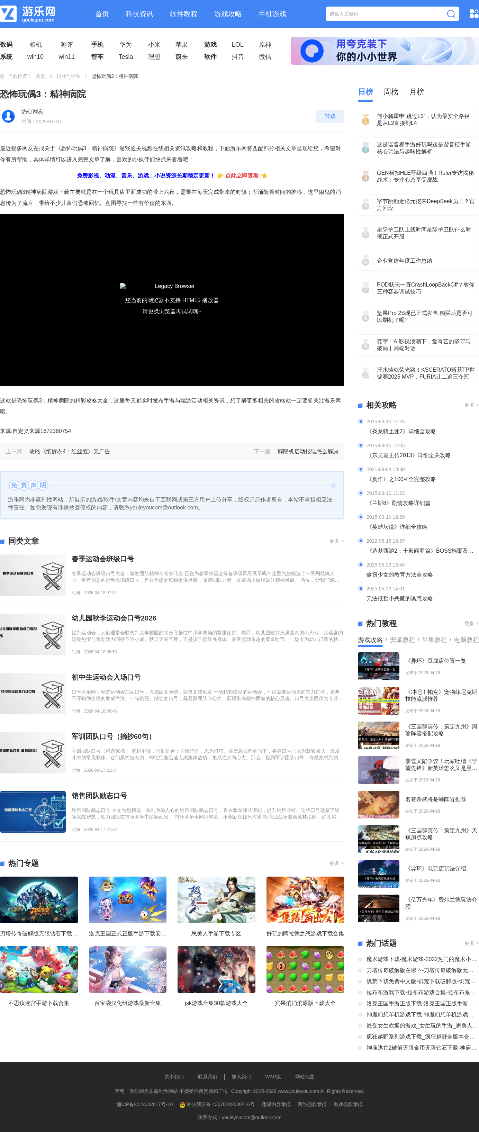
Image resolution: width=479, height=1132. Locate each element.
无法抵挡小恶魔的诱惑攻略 (400, 598)
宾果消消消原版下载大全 (305, 1003)
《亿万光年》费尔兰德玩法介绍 (441, 903)
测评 (67, 44)
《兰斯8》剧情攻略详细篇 (399, 503)
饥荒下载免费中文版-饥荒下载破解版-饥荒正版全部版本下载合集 (423, 981)
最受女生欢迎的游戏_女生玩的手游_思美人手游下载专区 (423, 1026)
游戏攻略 (228, 14)
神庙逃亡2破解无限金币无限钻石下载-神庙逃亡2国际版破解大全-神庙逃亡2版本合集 (423, 1048)
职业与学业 (68, 76)
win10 (35, 56)
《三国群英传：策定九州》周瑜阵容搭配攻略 (441, 730)
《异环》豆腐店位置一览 (435, 661)
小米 (154, 44)
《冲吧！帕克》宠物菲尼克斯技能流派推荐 (441, 695)
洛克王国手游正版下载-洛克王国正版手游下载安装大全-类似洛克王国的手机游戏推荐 (423, 1003)
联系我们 (207, 1076)
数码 (6, 44)
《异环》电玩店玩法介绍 (435, 868)
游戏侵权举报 (348, 1104)
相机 (35, 44)
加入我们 (241, 1076)
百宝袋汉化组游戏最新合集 (127, 1003)
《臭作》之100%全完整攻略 (401, 479)
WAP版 (273, 1076)
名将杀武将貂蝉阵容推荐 (435, 799)
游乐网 (332, 401)
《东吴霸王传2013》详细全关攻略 (409, 455)
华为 (125, 44)
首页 (102, 14)
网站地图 (305, 1076)
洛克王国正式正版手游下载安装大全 (128, 933)
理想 (154, 56)
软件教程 (184, 14)
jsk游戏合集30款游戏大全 (216, 1003)
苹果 (181, 44)
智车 (97, 56)
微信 (265, 56)
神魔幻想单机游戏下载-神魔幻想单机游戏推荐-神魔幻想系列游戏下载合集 (423, 1014)
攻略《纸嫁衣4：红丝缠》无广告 (69, 451)
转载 (330, 116)
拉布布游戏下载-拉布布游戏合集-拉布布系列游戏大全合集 (423, 992)
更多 (336, 541)
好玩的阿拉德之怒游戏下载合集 (305, 933)
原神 (265, 44)
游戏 (210, 44)
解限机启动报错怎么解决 (308, 451)
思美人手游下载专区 (216, 933)
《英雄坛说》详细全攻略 (397, 527)
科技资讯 (139, 14)
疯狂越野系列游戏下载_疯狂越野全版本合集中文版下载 (423, 1037)
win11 (66, 56)
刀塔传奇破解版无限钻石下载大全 (39, 933)
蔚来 (181, 56)
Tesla (125, 56)
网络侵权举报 (312, 1104)
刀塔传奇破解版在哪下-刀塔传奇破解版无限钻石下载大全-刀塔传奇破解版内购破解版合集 (423, 970)
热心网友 (32, 111)
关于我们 (174, 1076)
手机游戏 (272, 14)
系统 (6, 56)
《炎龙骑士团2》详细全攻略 (401, 431)
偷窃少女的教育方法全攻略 (400, 575)
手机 (97, 44)
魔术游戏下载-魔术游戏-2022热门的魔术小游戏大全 (423, 959)
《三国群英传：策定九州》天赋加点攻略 (441, 833)
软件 (210, 56)
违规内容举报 (276, 1104)
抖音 (238, 56)
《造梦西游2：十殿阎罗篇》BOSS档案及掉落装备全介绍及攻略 (423, 551)
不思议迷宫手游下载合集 (38, 1003)
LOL (238, 44)
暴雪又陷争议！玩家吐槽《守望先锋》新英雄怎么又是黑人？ (441, 765)
